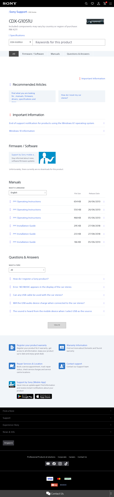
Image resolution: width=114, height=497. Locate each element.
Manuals (55, 53)
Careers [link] (72, 439)
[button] (57, 393)
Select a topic (15, 247)
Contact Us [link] (82, 439)
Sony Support (18, 11)
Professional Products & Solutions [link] (41, 439)
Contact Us (55, 493)
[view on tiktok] (66, 446)
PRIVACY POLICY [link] (56, 481)
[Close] (112, 493)
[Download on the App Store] (43, 378)
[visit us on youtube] (48, 446)
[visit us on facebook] (54, 446)
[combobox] (57, 42)
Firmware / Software (33, 53)
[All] (14, 54)
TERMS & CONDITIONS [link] (57, 477)
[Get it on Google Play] (26, 378)
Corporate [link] (62, 439)
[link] (8, 425)
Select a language (17, 170)
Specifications (17, 35)
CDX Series (32, 12)
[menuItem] (92, 3)
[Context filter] (20, 42)
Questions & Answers (78, 53)
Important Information (93, 60)
